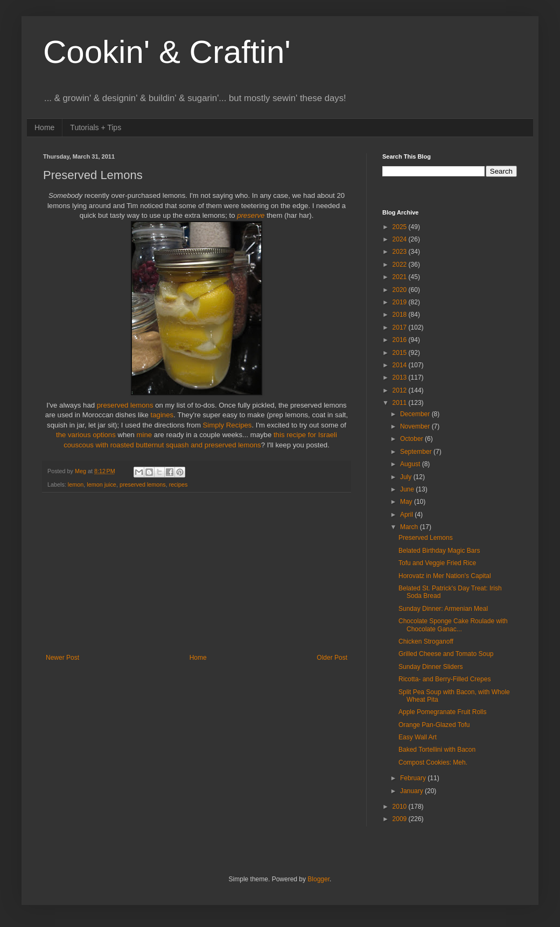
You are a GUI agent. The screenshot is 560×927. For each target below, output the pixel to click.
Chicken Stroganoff (425, 641)
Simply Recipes (227, 425)
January (412, 791)
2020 (401, 290)
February (414, 778)
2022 (401, 264)
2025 (401, 227)
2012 (401, 390)
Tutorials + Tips (95, 127)
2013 (401, 377)
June (408, 489)
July (407, 477)
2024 (401, 239)
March (410, 527)
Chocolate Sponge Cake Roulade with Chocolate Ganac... (453, 624)
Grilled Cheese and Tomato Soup (446, 654)
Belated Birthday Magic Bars (439, 550)
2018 (401, 314)
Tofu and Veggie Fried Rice (437, 563)
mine (145, 435)
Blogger (318, 879)
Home (44, 127)
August (411, 464)
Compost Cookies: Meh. (432, 762)
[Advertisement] (196, 573)
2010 (401, 806)
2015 (401, 352)
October (412, 439)
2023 (401, 251)
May (407, 501)
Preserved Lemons (425, 537)
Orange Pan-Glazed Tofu (434, 725)
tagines (162, 415)
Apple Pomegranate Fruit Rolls (442, 712)
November (416, 426)
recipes (178, 484)
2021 (401, 277)
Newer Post (62, 657)
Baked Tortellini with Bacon (436, 749)
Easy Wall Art (417, 737)
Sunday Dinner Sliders (430, 667)
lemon (75, 484)
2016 (401, 340)
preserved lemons (125, 405)
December (416, 414)
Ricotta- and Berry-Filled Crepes (444, 679)
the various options (86, 435)
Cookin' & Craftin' (167, 52)
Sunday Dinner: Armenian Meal (443, 608)
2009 (401, 819)
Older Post (332, 657)
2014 (401, 365)
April (407, 514)
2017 (401, 327)
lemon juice (101, 484)
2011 (401, 403)
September (416, 451)
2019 (401, 302)
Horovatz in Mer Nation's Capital (444, 576)
